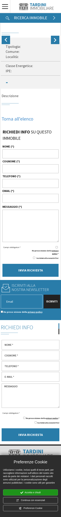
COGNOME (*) (11, 161)
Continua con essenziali (30, 500)
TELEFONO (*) (11, 176)
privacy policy (35, 312)
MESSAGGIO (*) (12, 207)
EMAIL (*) (8, 191)
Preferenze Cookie (30, 508)
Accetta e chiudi (30, 492)
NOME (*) (8, 146)
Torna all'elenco (17, 119)
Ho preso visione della (22, 312)
